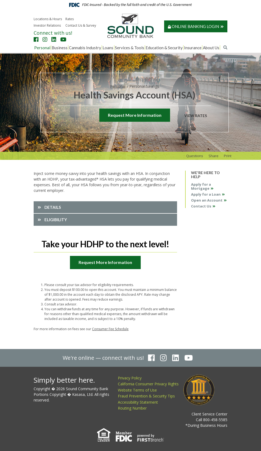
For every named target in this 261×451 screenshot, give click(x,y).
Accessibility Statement (138, 402)
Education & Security (164, 47)
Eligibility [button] (55, 219)
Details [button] (52, 207)
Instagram (45, 39)
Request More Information (134, 114)
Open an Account (207, 200)
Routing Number (132, 408)
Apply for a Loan (206, 194)
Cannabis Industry (85, 47)
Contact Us (201, 206)
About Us (211, 47)
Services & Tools (129, 47)
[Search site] (225, 47)
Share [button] (213, 155)
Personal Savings (144, 86)
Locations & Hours (48, 19)
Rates (69, 19)
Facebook (36, 39)
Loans (108, 47)
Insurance (193, 47)
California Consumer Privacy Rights (148, 383)
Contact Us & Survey (80, 25)
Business (60, 47)
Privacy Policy (130, 377)
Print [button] (227, 155)
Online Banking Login (193, 26)
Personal (42, 47)
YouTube (63, 39)
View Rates (195, 115)
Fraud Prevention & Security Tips (146, 396)
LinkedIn (53, 39)
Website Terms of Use (137, 390)
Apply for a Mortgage (201, 186)
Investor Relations (47, 25)
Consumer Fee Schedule (110, 329)
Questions (194, 155)
